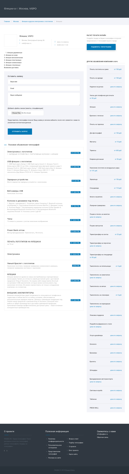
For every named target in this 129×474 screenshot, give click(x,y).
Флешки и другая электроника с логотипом (37, 21)
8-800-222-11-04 (62, 45)
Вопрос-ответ (73, 439)
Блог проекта (73, 450)
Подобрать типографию (101, 47)
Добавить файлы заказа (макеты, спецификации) (25, 108)
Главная (7, 21)
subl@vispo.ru (26, 43)
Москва (16, 21)
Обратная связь (102, 437)
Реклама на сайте (54, 458)
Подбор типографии (76, 443)
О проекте (72, 446)
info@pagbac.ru (102, 434)
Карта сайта (73, 454)
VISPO (30, 36)
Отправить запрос (20, 131)
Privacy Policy (70, 470)
